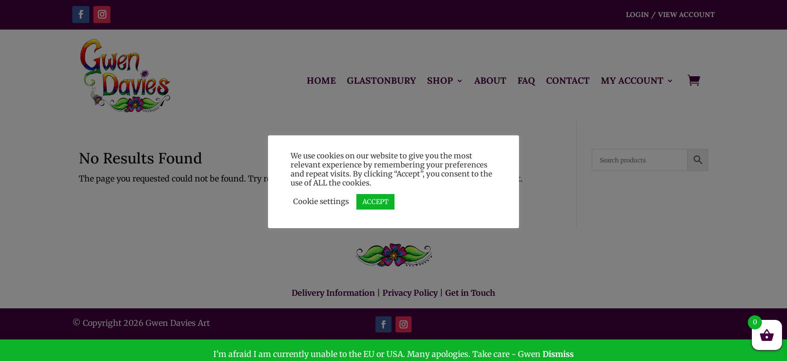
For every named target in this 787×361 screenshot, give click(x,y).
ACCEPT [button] (375, 202)
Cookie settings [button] (321, 201)
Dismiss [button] (558, 354)
